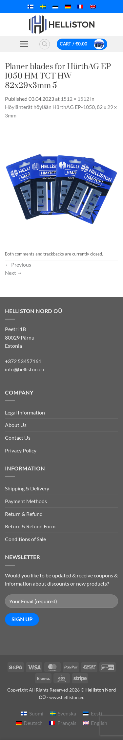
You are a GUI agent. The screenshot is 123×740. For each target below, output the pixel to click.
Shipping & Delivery (27, 488)
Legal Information (25, 412)
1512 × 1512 (75, 99)
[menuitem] (30, 6)
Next (13, 273)
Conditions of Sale (25, 539)
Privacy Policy (20, 450)
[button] (24, 44)
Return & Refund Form (30, 526)
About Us (16, 425)
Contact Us (18, 437)
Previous (18, 264)
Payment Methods (26, 501)
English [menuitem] (99, 723)
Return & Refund (24, 514)
